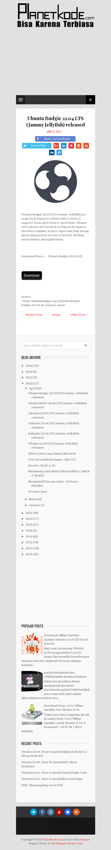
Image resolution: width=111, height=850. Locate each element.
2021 (29, 512)
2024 (29, 371)
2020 (30, 518)
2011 (29, 548)
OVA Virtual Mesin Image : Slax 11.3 (51, 459)
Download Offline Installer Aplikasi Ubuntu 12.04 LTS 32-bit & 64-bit (66, 639)
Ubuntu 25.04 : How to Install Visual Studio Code (54, 772)
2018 (29, 530)
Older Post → (80, 314)
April (33, 388)
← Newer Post (32, 314)
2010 (29, 554)
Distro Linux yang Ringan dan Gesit (52, 453)
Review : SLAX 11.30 (41, 465)
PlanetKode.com (53, 839)
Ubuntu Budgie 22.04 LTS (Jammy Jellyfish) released (55, 121)
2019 (29, 524)
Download (31, 275)
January (35, 505)
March (33, 499)
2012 (29, 542)
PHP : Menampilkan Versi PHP (42, 785)
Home (56, 314)
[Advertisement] (55, 63)
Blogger (85, 839)
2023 (29, 377)
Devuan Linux (37, 491)
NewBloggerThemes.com (67, 843)
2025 (29, 365)
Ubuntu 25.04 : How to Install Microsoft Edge (52, 778)
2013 (29, 536)
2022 (29, 383)
